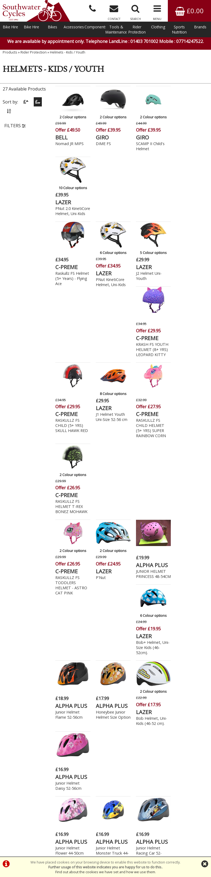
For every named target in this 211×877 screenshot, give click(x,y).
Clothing (158, 26)
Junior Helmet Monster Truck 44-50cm (111, 520)
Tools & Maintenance (116, 29)
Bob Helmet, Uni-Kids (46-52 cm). (150, 453)
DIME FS (102, 143)
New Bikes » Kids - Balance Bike (50, 671)
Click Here (80, 770)
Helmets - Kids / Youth (67, 52)
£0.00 (189, 10)
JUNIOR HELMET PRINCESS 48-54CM (150, 369)
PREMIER (146, 578)
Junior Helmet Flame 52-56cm (69, 447)
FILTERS (15, 126)
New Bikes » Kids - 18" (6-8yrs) (49, 653)
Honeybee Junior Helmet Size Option (109, 449)
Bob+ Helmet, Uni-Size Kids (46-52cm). (190, 375)
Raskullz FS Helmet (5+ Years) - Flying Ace (72, 213)
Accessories (74, 26)
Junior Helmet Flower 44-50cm (70, 518)
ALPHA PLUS (150, 357)
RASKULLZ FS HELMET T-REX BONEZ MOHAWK (190, 294)
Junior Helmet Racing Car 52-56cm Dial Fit (147, 520)
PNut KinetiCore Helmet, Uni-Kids (110, 217)
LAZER (182, 131)
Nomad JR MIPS (70, 143)
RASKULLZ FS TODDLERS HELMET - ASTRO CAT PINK (71, 377)
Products (10, 52)
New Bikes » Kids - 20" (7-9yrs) (49, 659)
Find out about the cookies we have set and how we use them (105, 871)
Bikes (52, 26)
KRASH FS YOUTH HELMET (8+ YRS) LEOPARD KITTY (190, 219)
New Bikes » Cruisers (40, 635)
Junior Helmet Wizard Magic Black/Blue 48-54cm (147, 592)
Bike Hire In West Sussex (20, 837)
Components (94, 26)
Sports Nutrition (179, 29)
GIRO (101, 137)
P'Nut (100, 370)
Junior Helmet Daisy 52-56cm (187, 447)
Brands (200, 26)
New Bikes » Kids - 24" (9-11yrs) (50, 665)
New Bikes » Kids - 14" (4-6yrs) (49, 641)
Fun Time (103, 584)
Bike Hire (10, 26)
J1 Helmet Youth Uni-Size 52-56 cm (111, 286)
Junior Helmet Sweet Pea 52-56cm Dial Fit (68, 589)
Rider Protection (137, 29)
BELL (62, 137)
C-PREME (67, 201)
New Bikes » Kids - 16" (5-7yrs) (49, 647)
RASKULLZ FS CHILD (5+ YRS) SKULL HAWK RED (72, 294)
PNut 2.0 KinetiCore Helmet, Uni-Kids (191, 142)
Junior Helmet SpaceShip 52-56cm (186, 520)
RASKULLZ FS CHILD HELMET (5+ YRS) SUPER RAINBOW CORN (150, 297)
